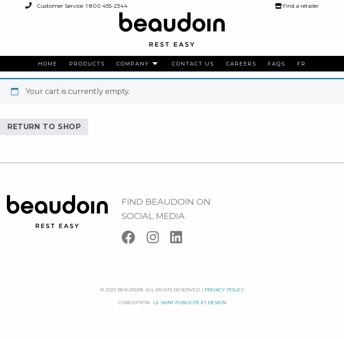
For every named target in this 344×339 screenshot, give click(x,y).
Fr (301, 63)
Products (87, 63)
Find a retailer (297, 5)
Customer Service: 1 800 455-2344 (76, 5)
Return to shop (44, 126)
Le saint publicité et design (189, 303)
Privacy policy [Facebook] (224, 290)
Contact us (193, 63)
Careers (241, 63)
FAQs (276, 63)
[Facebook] (134, 239)
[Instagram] (158, 239)
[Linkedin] (180, 239)
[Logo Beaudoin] (172, 33)
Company (133, 63)
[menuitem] (47, 63)
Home (47, 63)
